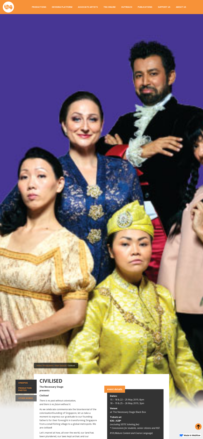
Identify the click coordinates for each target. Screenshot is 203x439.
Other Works (25, 398)
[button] (39, 7)
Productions (48, 365)
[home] (8, 7)
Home (39, 365)
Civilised (71, 365)
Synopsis (23, 382)
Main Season (60, 365)
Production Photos (25, 389)
